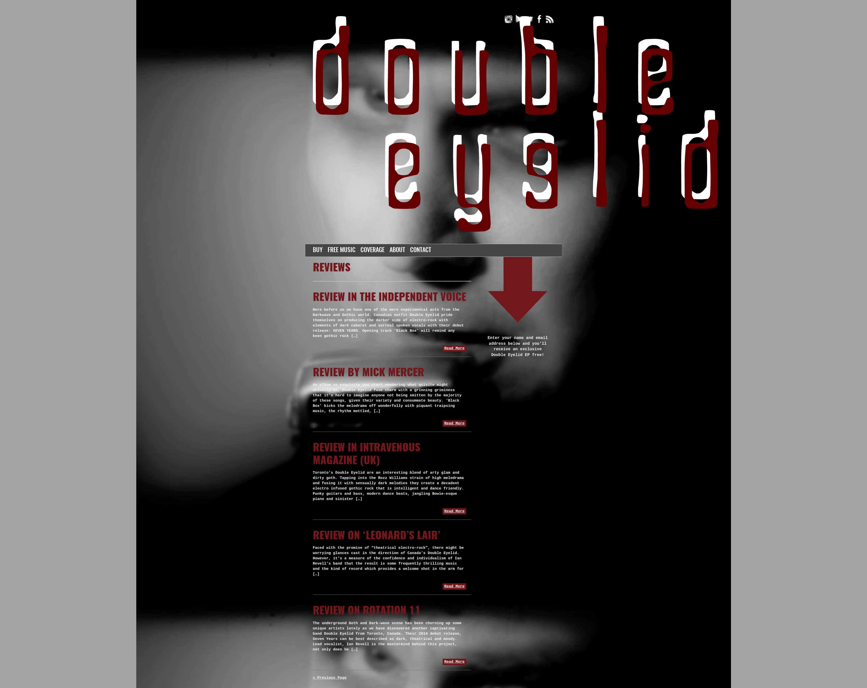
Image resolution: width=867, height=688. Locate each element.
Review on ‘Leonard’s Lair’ (376, 536)
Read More (454, 348)
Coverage (372, 250)
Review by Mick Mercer (368, 373)
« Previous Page (330, 678)
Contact (420, 250)
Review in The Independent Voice (389, 297)
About (397, 250)
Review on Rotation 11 (367, 611)
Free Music (341, 250)
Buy (318, 250)
